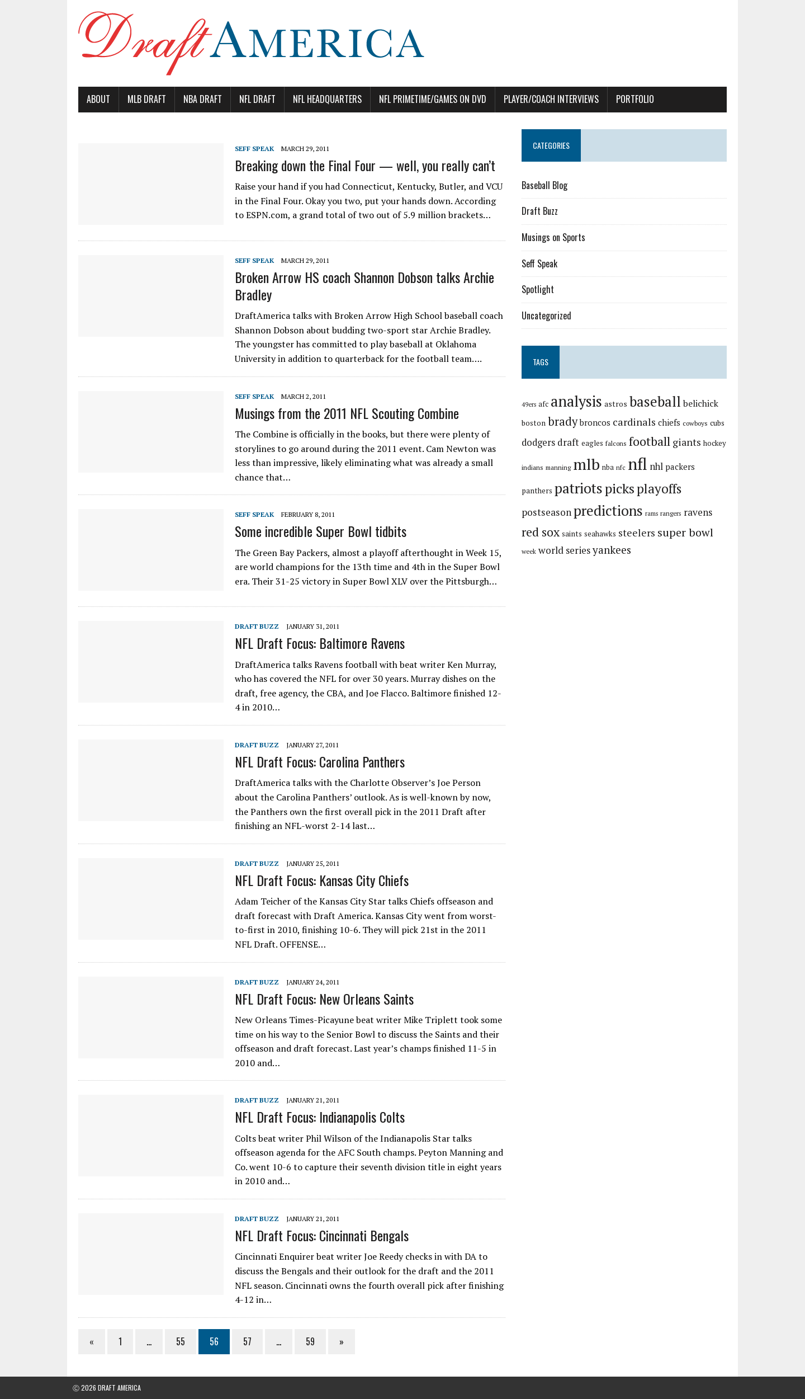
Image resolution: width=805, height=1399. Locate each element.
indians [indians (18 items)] (534, 467)
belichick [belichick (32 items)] (702, 403)
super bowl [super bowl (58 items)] (624, 531)
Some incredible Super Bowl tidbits (315, 531)
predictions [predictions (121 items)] (558, 510)
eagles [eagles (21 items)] (594, 443)
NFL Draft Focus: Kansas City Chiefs (316, 880)
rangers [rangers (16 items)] (620, 513)
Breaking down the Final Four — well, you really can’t (359, 165)
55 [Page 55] (175, 1341)
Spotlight (539, 289)
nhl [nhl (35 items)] (658, 466)
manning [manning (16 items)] (559, 467)
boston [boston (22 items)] (535, 423)
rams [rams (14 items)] (601, 513)
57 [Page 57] (242, 1341)
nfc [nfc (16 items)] (622, 467)
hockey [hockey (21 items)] (716, 443)
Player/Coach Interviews (545, 99)
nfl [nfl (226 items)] (639, 463)
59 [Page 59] (304, 1341)
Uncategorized (548, 315)
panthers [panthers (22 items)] (714, 467)
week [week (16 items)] (662, 533)
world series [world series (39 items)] (697, 531)
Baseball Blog (546, 185)
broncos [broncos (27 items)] (596, 422)
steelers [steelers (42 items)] (575, 531)
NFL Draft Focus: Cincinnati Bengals (316, 1235)
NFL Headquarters (321, 99)
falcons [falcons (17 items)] (617, 443)
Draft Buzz (251, 626)
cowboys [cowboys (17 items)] (696, 423)
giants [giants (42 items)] (688, 442)
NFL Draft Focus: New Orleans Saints (318, 998)
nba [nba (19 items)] (609, 467)
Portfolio (629, 99)
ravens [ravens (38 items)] (647, 512)
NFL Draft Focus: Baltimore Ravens (314, 643)
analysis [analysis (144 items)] (578, 401)
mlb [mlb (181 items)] (588, 464)
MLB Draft (141, 99)
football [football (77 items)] (651, 441)
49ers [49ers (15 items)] (530, 404)
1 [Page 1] (114, 1341)
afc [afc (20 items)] (545, 404)
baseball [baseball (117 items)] (657, 401)
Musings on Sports (555, 237)
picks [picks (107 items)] (588, 488)
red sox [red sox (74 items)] (683, 511)
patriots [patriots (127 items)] (547, 488)
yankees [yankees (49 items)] (542, 548)
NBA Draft (197, 99)
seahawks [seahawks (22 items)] (539, 532)
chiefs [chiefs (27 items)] (671, 422)
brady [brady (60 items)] (564, 421)
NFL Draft (252, 99)
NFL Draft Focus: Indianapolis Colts (314, 1116)
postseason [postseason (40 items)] (677, 489)
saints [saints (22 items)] (714, 513)
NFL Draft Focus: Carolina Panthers (314, 761)
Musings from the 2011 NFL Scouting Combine (341, 413)
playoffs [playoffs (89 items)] (627, 488)
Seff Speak (248, 148)
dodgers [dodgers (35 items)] (540, 442)
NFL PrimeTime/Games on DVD (427, 99)
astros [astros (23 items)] (617, 404)
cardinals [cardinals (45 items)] (635, 421)
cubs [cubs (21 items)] (719, 423)
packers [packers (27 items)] (682, 466)
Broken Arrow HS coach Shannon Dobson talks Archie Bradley (359, 285)
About (93, 99)
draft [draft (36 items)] (570, 442)
